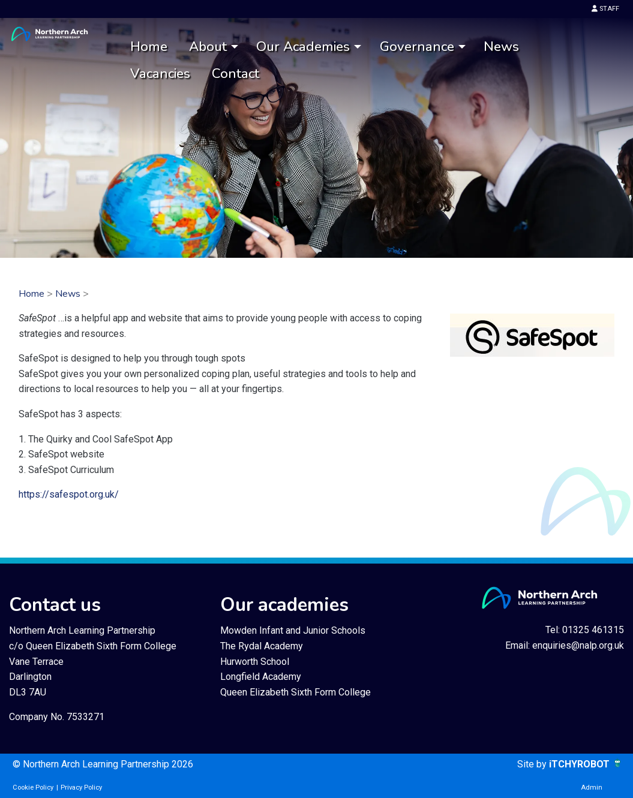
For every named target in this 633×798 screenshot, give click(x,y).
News (501, 46)
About (208, 46)
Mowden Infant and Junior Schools (292, 630)
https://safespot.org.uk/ (69, 494)
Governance (417, 46)
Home (148, 46)
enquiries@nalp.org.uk (578, 645)
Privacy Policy (81, 787)
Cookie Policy (33, 787)
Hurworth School (254, 661)
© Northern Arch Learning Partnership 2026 (103, 764)
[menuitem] (149, 47)
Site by (533, 764)
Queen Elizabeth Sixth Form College (295, 692)
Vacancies (160, 73)
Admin (591, 787)
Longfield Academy (260, 676)
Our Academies (303, 46)
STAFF (605, 9)
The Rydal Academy (261, 646)
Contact (235, 73)
